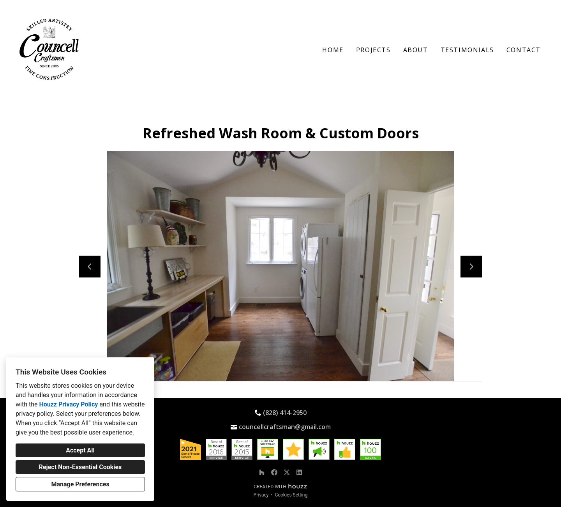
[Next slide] (471, 266)
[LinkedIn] (299, 472)
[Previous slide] (90, 266)
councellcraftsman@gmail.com (285, 426)
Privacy (261, 495)
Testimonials (467, 50)
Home (332, 50)
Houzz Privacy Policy (68, 404)
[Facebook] (274, 472)
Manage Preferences (80, 484)
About (415, 50)
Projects (373, 50)
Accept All (80, 450)
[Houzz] (262, 472)
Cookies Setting (291, 495)
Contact (523, 50)
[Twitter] (287, 472)
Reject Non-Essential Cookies (80, 467)
